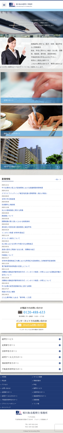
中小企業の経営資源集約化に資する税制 (16, 286)
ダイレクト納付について (11, 238)
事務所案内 (37, 380)
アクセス (5, 384)
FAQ (35, 384)
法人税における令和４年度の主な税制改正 (17, 244)
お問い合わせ (6, 388)
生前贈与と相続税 (8, 205)
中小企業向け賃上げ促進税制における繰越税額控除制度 (22, 188)
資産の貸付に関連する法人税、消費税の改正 (18, 249)
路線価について (7, 216)
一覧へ (57, 179)
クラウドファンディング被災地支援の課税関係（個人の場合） (25, 193)
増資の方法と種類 (8, 292)
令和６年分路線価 (8, 199)
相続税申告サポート (10, 363)
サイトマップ (6, 407)
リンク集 (36, 403)
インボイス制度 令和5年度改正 (13, 233)
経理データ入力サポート (12, 357)
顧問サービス (7, 339)
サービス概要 (38, 377)
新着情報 (36, 400)
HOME (4, 377)
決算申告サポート (9, 351)
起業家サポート (8, 345)
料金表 (4, 380)
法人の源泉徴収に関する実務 (12, 210)
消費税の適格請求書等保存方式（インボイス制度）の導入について (26, 280)
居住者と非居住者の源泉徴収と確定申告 (16, 227)
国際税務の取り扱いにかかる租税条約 (16, 221)
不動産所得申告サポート (12, 369)
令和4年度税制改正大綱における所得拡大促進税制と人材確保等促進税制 (28, 261)
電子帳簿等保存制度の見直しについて (16, 266)
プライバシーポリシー (9, 403)
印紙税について (7, 255)
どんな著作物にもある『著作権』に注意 (16, 297)
